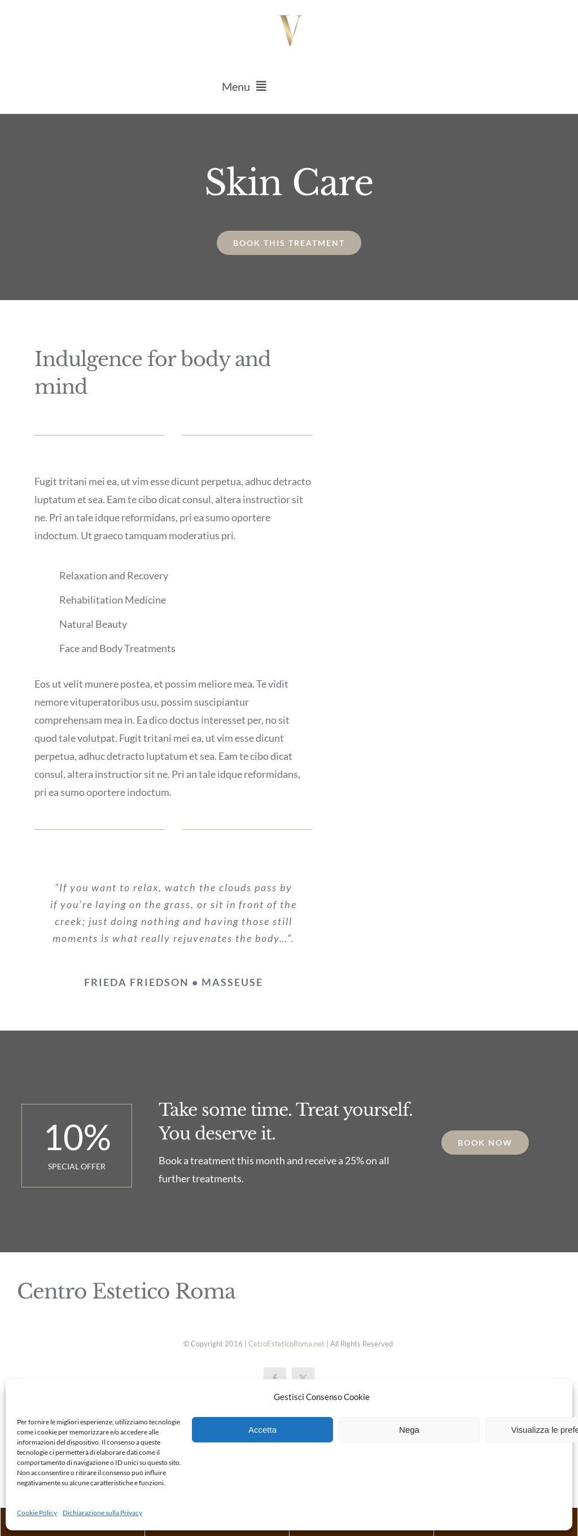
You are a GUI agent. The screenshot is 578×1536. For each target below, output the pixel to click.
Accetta (262, 1429)
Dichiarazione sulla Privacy (102, 1512)
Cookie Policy (37, 1512)
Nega (409, 1429)
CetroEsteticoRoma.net (286, 1343)
